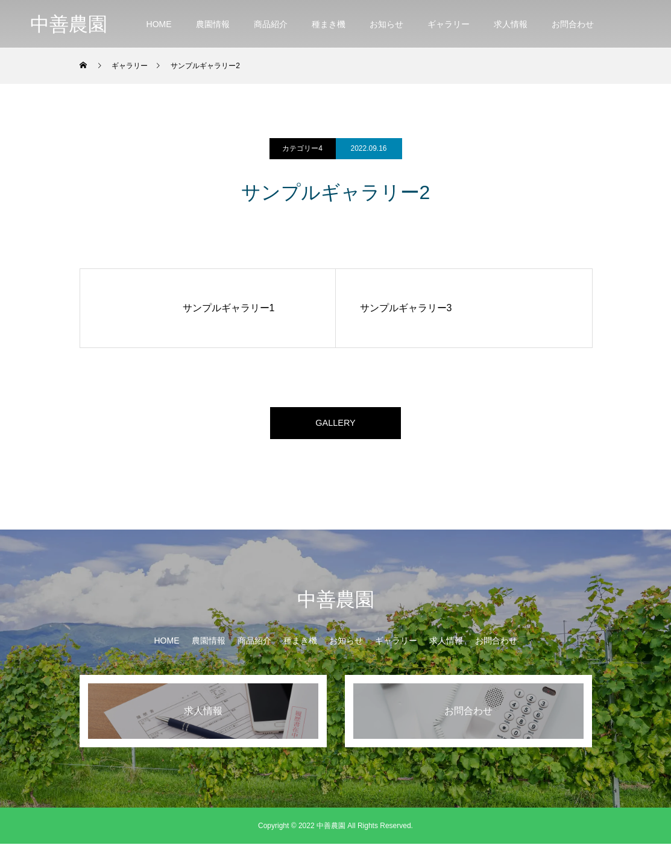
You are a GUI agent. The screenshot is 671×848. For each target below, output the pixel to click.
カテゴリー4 (302, 148)
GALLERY (335, 425)
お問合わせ (573, 24)
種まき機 (328, 24)
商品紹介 (271, 24)
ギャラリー (448, 24)
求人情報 (511, 24)
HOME (159, 24)
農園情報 (213, 24)
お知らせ (386, 24)
